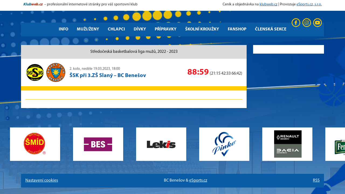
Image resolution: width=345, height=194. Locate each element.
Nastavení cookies (41, 180)
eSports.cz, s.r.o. (309, 4)
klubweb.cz (268, 4)
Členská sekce (271, 29)
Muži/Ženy (88, 29)
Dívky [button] (140, 29)
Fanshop (237, 29)
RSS (316, 180)
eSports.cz (198, 180)
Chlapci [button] (116, 29)
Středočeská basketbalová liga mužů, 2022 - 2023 (134, 52)
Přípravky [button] (166, 29)
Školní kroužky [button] (202, 29)
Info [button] (63, 29)
